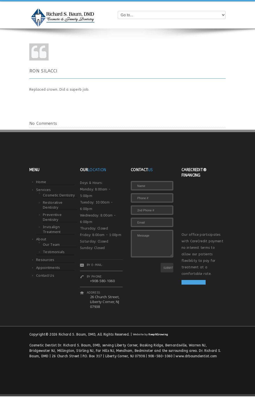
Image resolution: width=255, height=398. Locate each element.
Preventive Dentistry (52, 217)
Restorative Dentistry (52, 205)
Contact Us (45, 275)
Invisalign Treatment (52, 229)
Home (41, 181)
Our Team (51, 244)
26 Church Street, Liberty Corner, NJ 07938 (104, 301)
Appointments (48, 267)
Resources (45, 259)
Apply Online (193, 282)
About (41, 239)
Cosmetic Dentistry (59, 195)
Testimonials (54, 251)
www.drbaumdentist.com (196, 356)
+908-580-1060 (102, 280)
